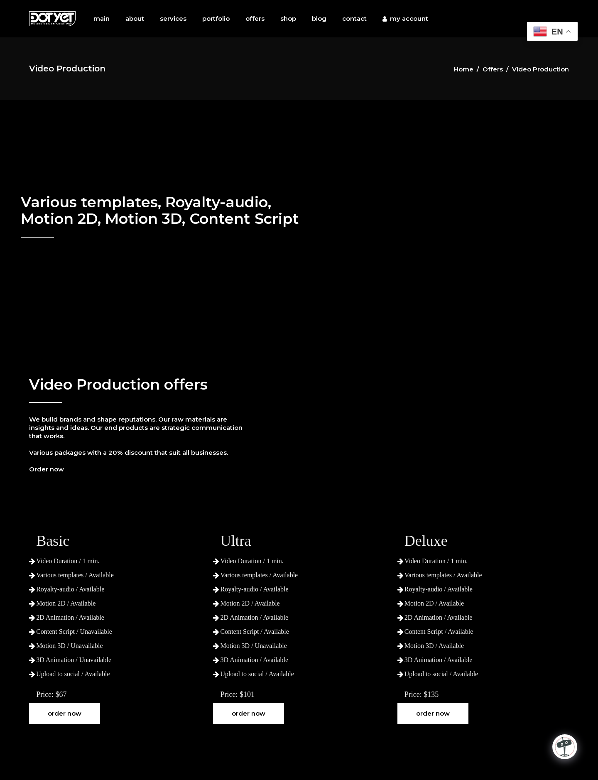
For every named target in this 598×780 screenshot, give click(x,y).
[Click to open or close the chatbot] (564, 746)
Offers (493, 69)
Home (463, 69)
